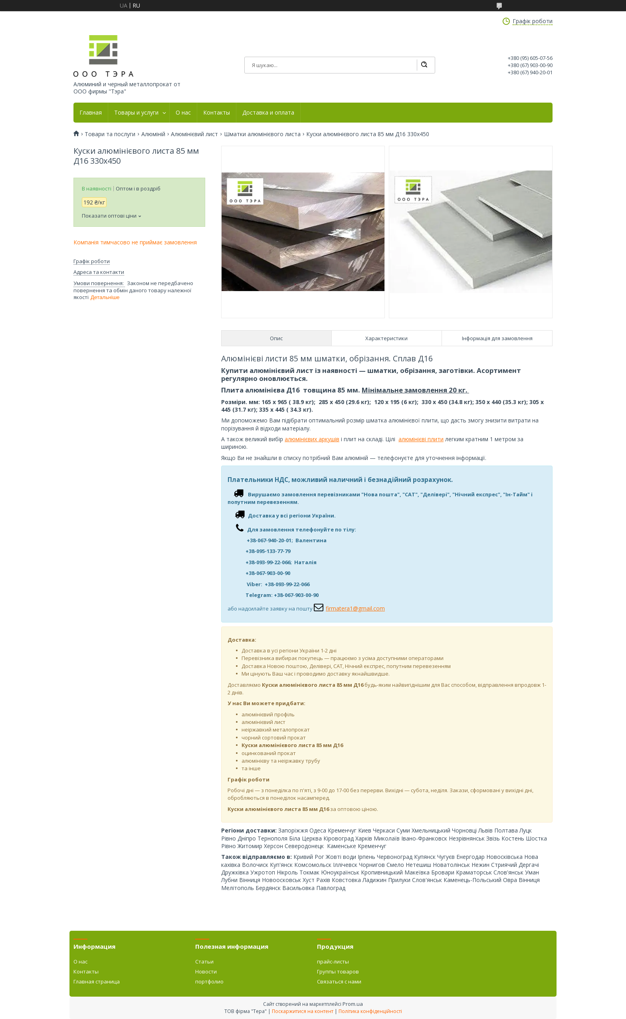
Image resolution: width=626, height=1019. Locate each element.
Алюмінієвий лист (194, 134)
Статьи (204, 961)
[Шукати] (424, 65)
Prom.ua (353, 1003)
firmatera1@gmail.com (355, 608)
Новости (206, 971)
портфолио (209, 981)
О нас (183, 112)
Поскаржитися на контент (302, 1011)
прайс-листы (333, 961)
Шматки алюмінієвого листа (262, 134)
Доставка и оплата (268, 112)
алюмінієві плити (421, 439)
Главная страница (96, 981)
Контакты (216, 112)
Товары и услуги (136, 112)
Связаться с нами (339, 981)
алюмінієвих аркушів (312, 439)
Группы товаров (338, 971)
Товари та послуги (110, 134)
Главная (90, 112)
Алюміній (153, 134)
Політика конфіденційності (370, 1011)
